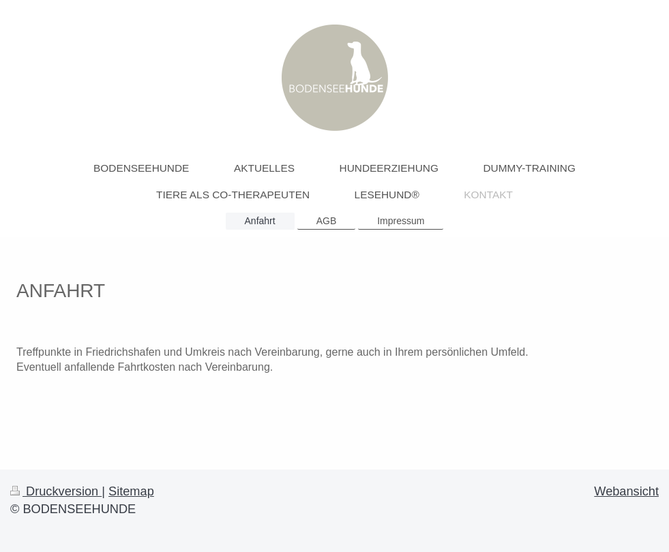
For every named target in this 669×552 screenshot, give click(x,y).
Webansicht (626, 491)
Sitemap (131, 491)
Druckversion (56, 491)
